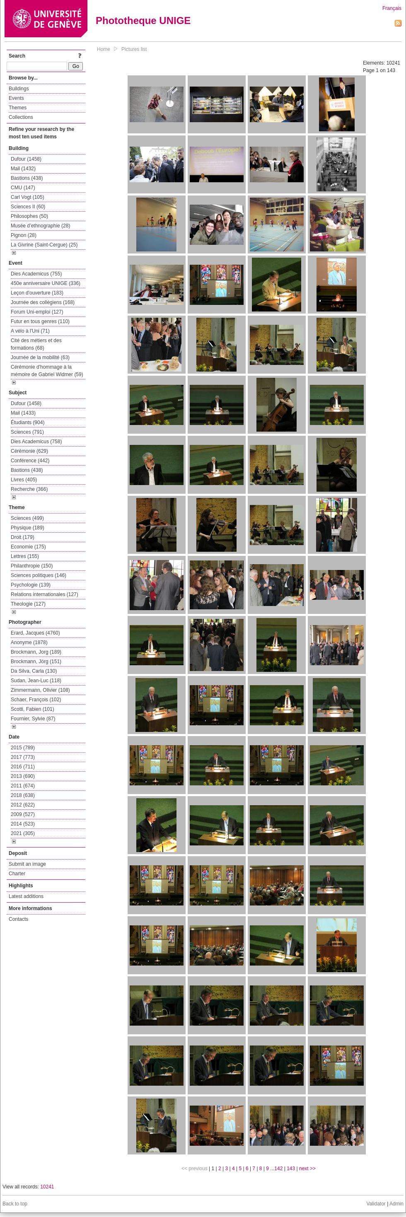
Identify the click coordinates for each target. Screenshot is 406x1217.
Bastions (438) (27, 178)
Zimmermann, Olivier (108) (40, 690)
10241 (47, 1187)
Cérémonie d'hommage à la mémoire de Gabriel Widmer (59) (47, 370)
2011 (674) (23, 786)
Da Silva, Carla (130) (34, 671)
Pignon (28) (23, 235)
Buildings (19, 89)
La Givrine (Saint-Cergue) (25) (44, 245)
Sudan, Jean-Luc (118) (36, 680)
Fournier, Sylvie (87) (33, 719)
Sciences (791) (27, 432)
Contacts (18, 919)
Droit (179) (22, 537)
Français (391, 8)
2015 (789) (23, 748)
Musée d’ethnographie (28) (40, 226)
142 (278, 1168)
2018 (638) (23, 795)
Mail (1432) (23, 168)
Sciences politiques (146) (38, 575)
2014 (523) (23, 824)
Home (103, 49)
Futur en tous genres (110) (40, 321)
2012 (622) (23, 805)
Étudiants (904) (27, 422)
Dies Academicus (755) (36, 274)
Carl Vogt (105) (27, 197)
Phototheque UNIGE (143, 20)
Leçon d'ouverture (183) (37, 293)
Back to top (14, 1204)
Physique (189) (27, 528)
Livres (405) (24, 480)
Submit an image (27, 864)
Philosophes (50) (29, 216)
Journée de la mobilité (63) (40, 357)
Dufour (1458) (26, 159)
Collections (21, 117)
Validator (375, 1204)
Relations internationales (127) (44, 594)
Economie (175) (28, 547)
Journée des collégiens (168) (43, 302)
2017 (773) (23, 757)
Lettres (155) (25, 556)
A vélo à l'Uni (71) (30, 331)
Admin (396, 1204)
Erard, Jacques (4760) (35, 633)
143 (291, 1168)
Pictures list (134, 49)
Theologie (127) (28, 604)
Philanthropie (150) (32, 566)
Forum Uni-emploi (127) (37, 312)
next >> (307, 1168)
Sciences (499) (27, 518)
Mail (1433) (23, 413)
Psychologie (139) (31, 585)
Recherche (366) (29, 489)
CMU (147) (23, 188)
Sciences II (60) (28, 207)
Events (16, 98)
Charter (17, 874)
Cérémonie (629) (29, 451)
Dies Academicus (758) (36, 441)
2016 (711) (23, 767)
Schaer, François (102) (36, 700)
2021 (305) (23, 833)
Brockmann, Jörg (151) (36, 661)
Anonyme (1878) (29, 642)
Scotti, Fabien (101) (32, 709)
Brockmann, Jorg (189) (36, 652)
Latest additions (26, 896)
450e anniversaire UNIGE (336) (45, 283)
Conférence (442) (30, 461)
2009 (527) (23, 814)
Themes (18, 108)
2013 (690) (23, 776)
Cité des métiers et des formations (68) (36, 344)
